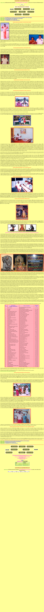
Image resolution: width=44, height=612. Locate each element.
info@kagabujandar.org (26, 463)
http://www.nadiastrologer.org (19, 464)
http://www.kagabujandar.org (19, 463)
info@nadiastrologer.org (26, 464)
